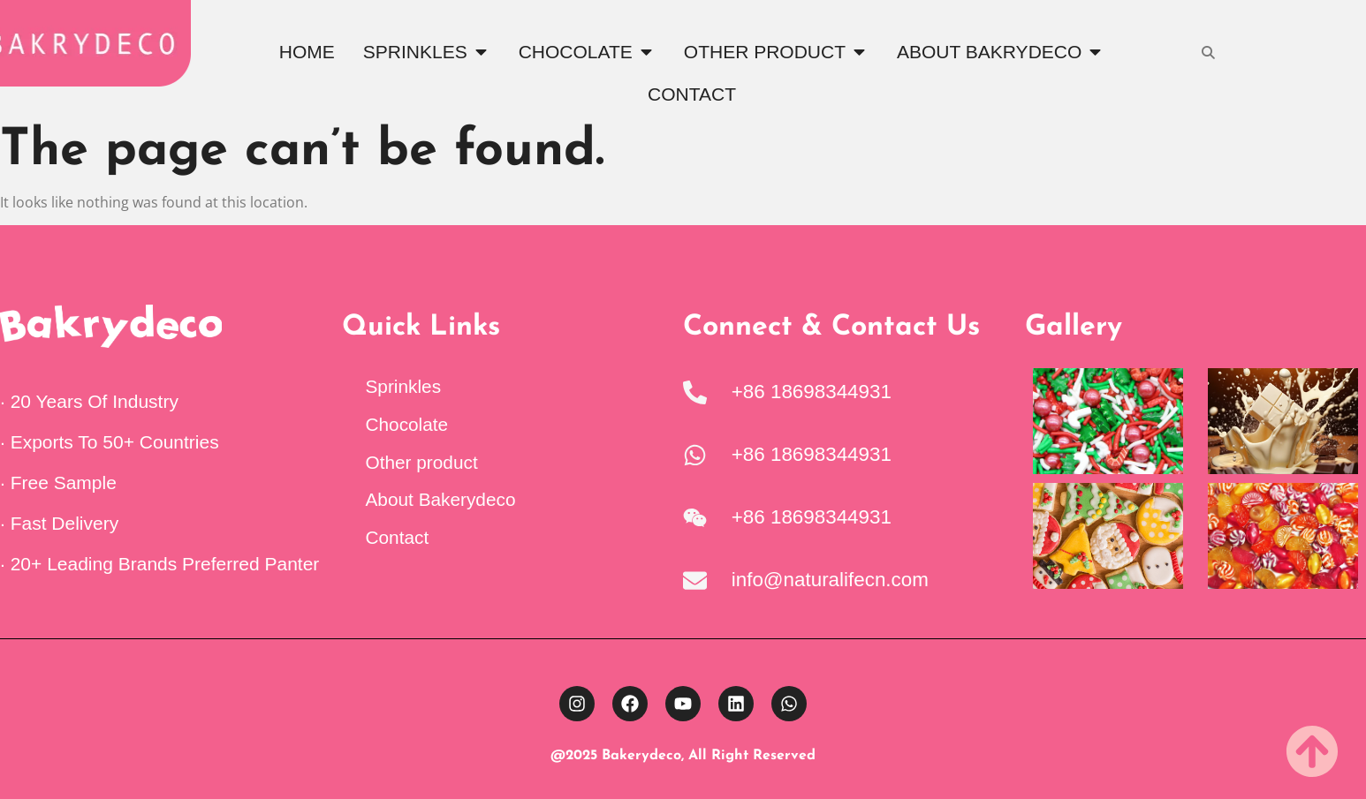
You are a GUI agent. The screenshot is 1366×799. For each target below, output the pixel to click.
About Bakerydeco (441, 499)
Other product (422, 462)
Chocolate (407, 424)
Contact (397, 537)
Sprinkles (404, 386)
